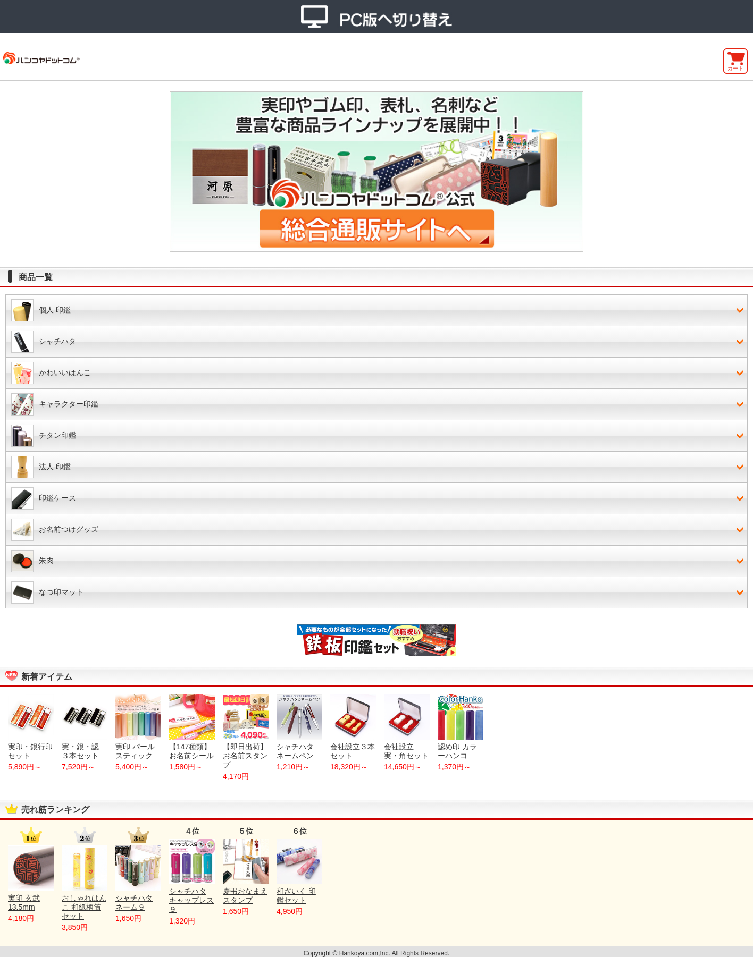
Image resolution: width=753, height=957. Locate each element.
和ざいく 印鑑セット (299, 871)
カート (735, 68)
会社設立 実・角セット (407, 727)
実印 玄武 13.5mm (31, 878)
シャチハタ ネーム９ (138, 878)
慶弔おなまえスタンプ (246, 871)
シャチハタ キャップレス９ (192, 876)
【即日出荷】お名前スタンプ (246, 731)
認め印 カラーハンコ (460, 727)
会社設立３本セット (353, 727)
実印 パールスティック (138, 727)
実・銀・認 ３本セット (84, 727)
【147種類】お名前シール (192, 727)
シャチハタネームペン (299, 727)
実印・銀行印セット (31, 727)
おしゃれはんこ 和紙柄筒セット (84, 882)
